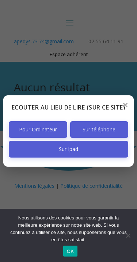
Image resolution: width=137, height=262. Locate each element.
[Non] (128, 235)
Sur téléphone (99, 129)
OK (70, 251)
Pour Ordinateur (38, 129)
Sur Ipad (68, 149)
